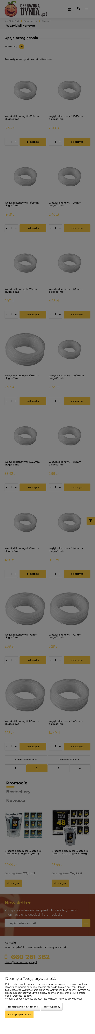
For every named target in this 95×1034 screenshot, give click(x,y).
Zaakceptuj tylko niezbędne (23, 1006)
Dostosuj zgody (52, 1006)
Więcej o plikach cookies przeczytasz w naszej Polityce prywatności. (43, 998)
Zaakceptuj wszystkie (19, 1014)
